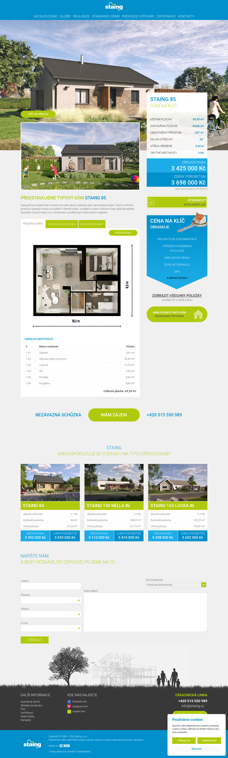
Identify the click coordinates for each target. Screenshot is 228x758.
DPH (177, 271)
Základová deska (177, 257)
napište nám (76, 711)
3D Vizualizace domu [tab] (62, 224)
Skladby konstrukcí (31, 705)
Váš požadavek (176, 583)
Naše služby (28, 716)
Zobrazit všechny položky (177, 295)
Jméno (51, 584)
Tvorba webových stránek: (62, 751)
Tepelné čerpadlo (177, 264)
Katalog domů (45, 16)
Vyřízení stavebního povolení (177, 248)
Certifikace (166, 16)
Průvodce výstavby (138, 16)
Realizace (81, 16)
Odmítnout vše (209, 740)
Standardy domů (106, 16)
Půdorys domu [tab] (33, 223)
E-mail (51, 626)
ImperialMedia (83, 751)
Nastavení (197, 749)
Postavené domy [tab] (92, 224)
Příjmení (51, 598)
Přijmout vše (184, 740)
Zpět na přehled (38, 114)
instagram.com (77, 707)
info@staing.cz (193, 706)
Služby (65, 16)
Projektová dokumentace (177, 239)
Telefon (51, 612)
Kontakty (186, 16)
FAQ (23, 709)
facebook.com (77, 702)
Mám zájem (114, 414)
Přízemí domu (123, 232)
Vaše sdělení (145, 611)
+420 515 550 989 (164, 414)
